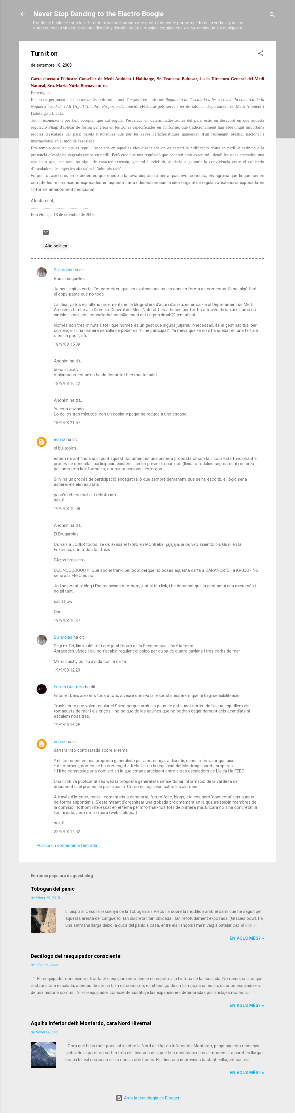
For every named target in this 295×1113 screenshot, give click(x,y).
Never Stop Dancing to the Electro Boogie (98, 14)
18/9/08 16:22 (67, 383)
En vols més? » (247, 938)
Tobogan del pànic (53, 889)
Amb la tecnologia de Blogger (147, 1098)
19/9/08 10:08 (67, 508)
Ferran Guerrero (69, 686)
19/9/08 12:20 (67, 670)
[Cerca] (272, 16)
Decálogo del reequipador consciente (75, 956)
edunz (59, 439)
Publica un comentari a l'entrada (67, 845)
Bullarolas (63, 269)
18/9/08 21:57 (67, 422)
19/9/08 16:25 (67, 724)
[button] (260, 54)
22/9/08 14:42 (67, 831)
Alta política (56, 246)
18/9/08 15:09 (67, 344)
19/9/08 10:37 (67, 620)
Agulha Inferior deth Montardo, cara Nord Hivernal (91, 1023)
